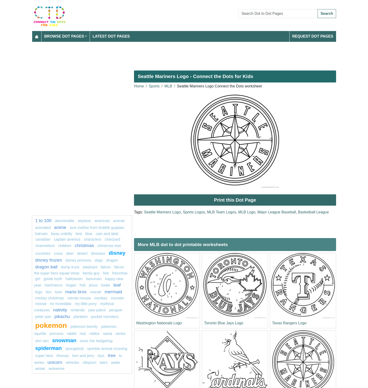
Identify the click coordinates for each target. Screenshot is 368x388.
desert (82, 253)
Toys (101, 356)
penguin (115, 310)
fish (106, 273)
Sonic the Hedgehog (96, 341)
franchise (119, 273)
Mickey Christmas (49, 298)
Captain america (67, 239)
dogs (99, 260)
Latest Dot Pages (111, 36)
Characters (92, 239)
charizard (112, 239)
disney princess (78, 260)
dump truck (70, 267)
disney (117, 253)
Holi (83, 285)
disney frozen (48, 260)
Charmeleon (45, 246)
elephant (90, 267)
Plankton (80, 317)
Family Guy (91, 273)
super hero (44, 356)
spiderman (48, 348)
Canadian (42, 239)
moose (40, 304)
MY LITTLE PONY (86, 304)
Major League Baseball (276, 212)
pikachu (62, 316)
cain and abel (107, 234)
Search (327, 14)
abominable (64, 221)
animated (43, 228)
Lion (49, 292)
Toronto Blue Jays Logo (223, 323)
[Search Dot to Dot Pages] (278, 13)
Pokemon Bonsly (84, 327)
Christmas (84, 245)
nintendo (77, 310)
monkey (100, 298)
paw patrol (97, 310)
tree (112, 355)
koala (105, 285)
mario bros (76, 291)
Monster (117, 298)
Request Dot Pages (312, 36)
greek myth (53, 279)
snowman (64, 340)
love (58, 292)
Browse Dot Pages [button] (64, 36)
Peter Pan (43, 317)
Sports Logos (194, 212)
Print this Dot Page (235, 200)
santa (107, 334)
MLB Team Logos (221, 212)
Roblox (94, 334)
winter (40, 369)
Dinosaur (98, 253)
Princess (57, 334)
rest (83, 334)
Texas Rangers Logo (289, 323)
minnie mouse (79, 298)
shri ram (42, 341)
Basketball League (313, 212)
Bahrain (41, 234)
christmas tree (109, 246)
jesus (93, 285)
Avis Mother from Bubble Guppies (97, 228)
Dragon (112, 260)
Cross (58, 253)
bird (79, 234)
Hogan (71, 285)
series (120, 334)
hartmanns (54, 285)
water (115, 362)
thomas (63, 356)
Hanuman (94, 279)
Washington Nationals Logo (159, 323)
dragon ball (46, 266)
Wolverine (57, 369)
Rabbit (71, 334)
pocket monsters (105, 317)
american (102, 221)
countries (42, 253)
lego (38, 292)
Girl (37, 279)
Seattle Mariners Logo (162, 212)
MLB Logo (246, 212)
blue (88, 234)
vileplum (89, 362)
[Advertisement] (173, 54)
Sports (154, 86)
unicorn (54, 362)
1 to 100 (43, 220)
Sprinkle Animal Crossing (107, 349)
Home (139, 86)
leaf (117, 284)
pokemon (51, 325)
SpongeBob (74, 349)
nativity (60, 309)
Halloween (74, 279)
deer (70, 253)
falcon (106, 267)
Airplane (84, 221)
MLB (168, 86)
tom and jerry (83, 356)
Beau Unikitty (61, 234)
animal (118, 221)
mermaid (113, 291)
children (64, 246)
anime (60, 227)
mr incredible (60, 304)
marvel (95, 292)
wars (104, 362)
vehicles (72, 362)
